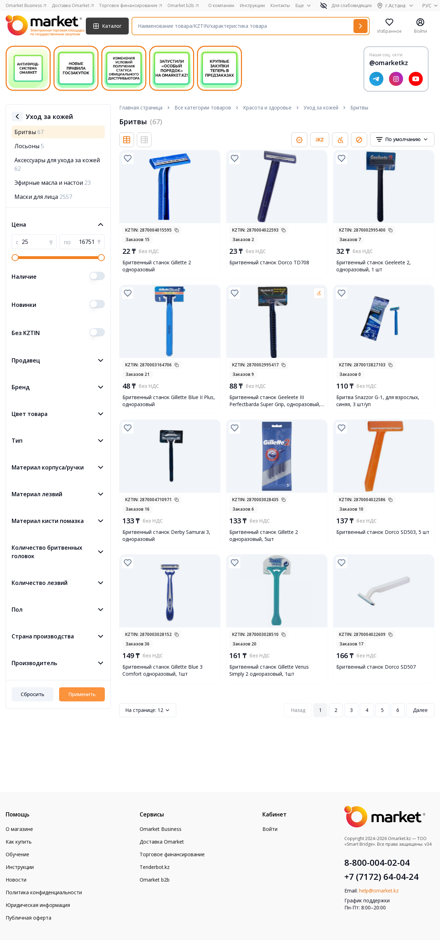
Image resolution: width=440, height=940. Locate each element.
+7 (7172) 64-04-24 (381, 876)
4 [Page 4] (366, 710)
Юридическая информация (38, 905)
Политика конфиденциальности (44, 892)
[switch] (97, 276)
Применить (82, 694)
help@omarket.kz (378, 890)
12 (147, 710)
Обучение (17, 854)
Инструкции (252, 5)
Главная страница (140, 107)
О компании (221, 5)
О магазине (19, 829)
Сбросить (32, 694)
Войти (270, 829)
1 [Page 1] (320, 710)
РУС (431, 5)
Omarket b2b (155, 879)
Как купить (19, 841)
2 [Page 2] (335, 710)
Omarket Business (160, 829)
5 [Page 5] (382, 710)
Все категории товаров (202, 107)
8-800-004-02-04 (377, 862)
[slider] (15, 257)
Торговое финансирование (172, 854)
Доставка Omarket (162, 841)
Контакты (280, 5)
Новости (16, 879)
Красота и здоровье (267, 107)
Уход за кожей (321, 107)
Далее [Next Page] (420, 710)
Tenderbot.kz (155, 867)
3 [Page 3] (351, 710)
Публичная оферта (28, 917)
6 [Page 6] (397, 710)
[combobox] (402, 139)
